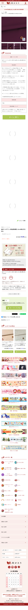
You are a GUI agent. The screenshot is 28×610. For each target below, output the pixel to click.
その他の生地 (7, 480)
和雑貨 (19, 508)
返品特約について (5, 320)
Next (24, 32)
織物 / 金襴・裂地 (22, 468)
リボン (19, 486)
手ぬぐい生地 (7, 491)
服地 (6, 12)
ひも (19, 480)
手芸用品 (20, 503)
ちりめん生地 (21, 462)
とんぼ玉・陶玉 (21, 497)
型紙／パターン (8, 508)
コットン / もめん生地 (9, 462)
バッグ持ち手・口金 (9, 503)
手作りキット (21, 491)
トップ (2, 12)
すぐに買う (14, 117)
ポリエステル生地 (22, 475)
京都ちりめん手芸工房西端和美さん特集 (9, 515)
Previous (4, 32)
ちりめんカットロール (9, 486)
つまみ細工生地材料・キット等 (8, 468)
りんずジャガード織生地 (8, 475)
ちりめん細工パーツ (9, 497)
